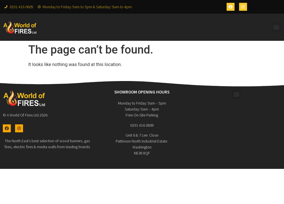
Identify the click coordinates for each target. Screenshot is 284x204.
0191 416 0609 (142, 125)
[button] (276, 27)
